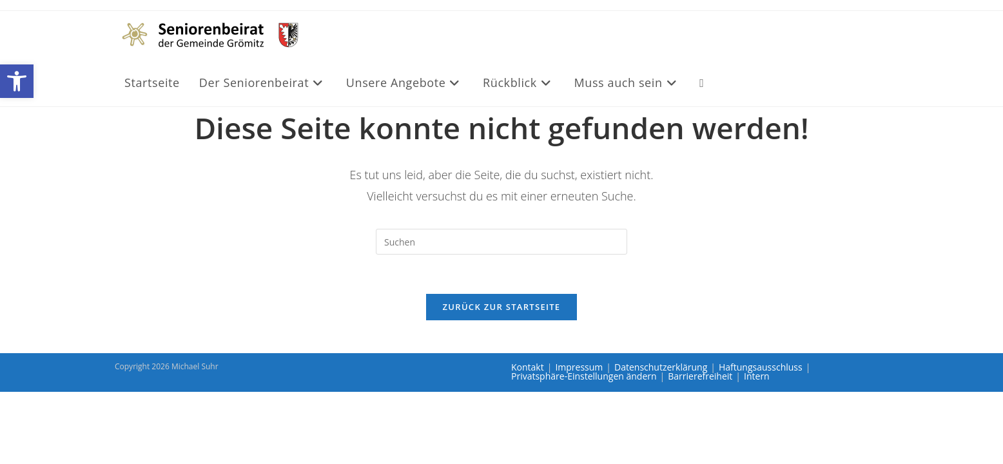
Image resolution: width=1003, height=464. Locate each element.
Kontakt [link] (527, 367)
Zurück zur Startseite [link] (502, 307)
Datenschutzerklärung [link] (660, 367)
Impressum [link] (579, 367)
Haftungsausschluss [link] (761, 367)
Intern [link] (757, 376)
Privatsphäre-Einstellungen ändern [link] (584, 376)
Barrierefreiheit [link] (700, 376)
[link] (17, 81)
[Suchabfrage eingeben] (501, 242)
